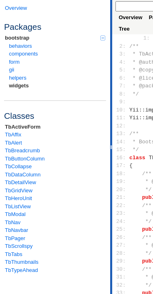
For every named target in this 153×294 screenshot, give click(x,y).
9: (121, 101)
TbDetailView (20, 182)
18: (121, 173)
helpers (18, 78)
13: (121, 133)
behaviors (20, 46)
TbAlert (13, 143)
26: (121, 237)
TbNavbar (16, 230)
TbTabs (13, 254)
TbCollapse (18, 166)
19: (121, 181)
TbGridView (19, 190)
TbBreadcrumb (22, 150)
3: (121, 54)
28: (121, 253)
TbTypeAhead (21, 270)
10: (121, 110)
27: (121, 245)
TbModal (15, 214)
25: (121, 229)
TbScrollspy (19, 246)
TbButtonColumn (25, 159)
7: (121, 85)
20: (121, 189)
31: (121, 277)
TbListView (18, 206)
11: (121, 117)
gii (11, 70)
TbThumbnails (21, 262)
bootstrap (55, 38)
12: (121, 125)
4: (121, 62)
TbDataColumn (22, 175)
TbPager (15, 238)
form (14, 62)
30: (121, 269)
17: (121, 165)
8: (121, 94)
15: (121, 149)
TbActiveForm (22, 127)
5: (121, 70)
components (23, 54)
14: (121, 141)
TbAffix (13, 134)
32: (121, 285)
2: (121, 46)
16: (121, 157)
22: (121, 205)
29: (121, 261)
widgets (19, 85)
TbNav (12, 222)
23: (121, 213)
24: (121, 221)
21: (121, 197)
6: (121, 78)
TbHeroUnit (18, 198)
